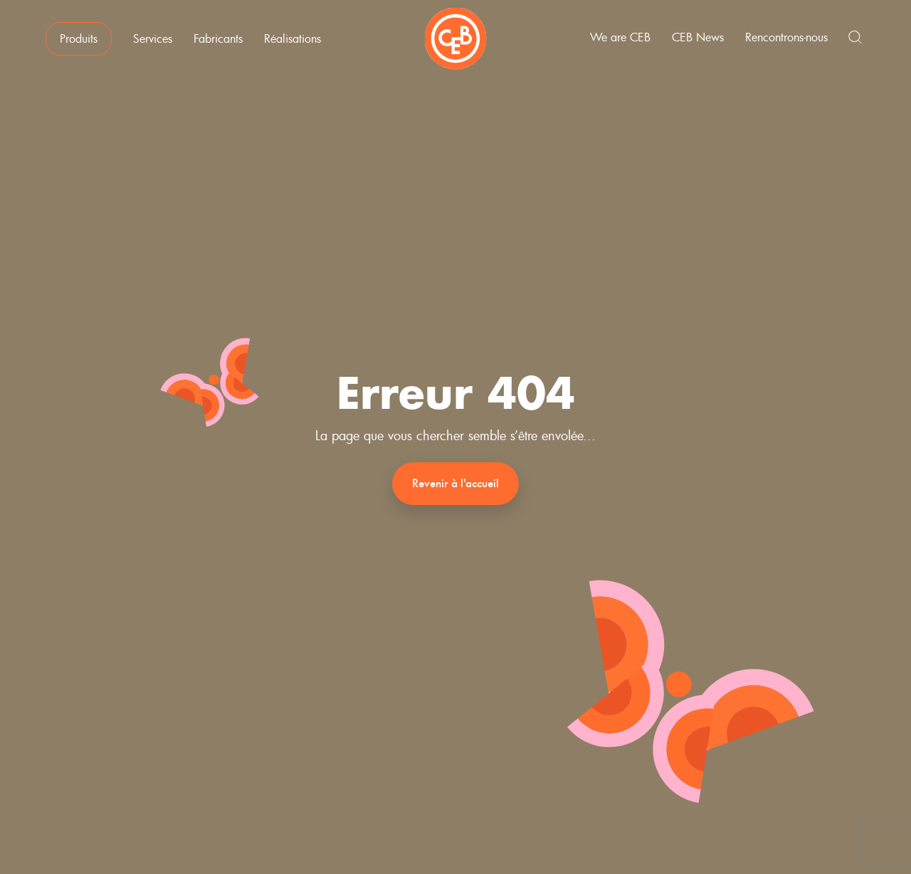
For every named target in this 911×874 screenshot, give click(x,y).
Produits (72, 43)
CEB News (704, 41)
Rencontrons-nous (793, 41)
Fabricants (211, 43)
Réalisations (286, 43)
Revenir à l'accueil (455, 483)
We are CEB (626, 41)
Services (146, 43)
